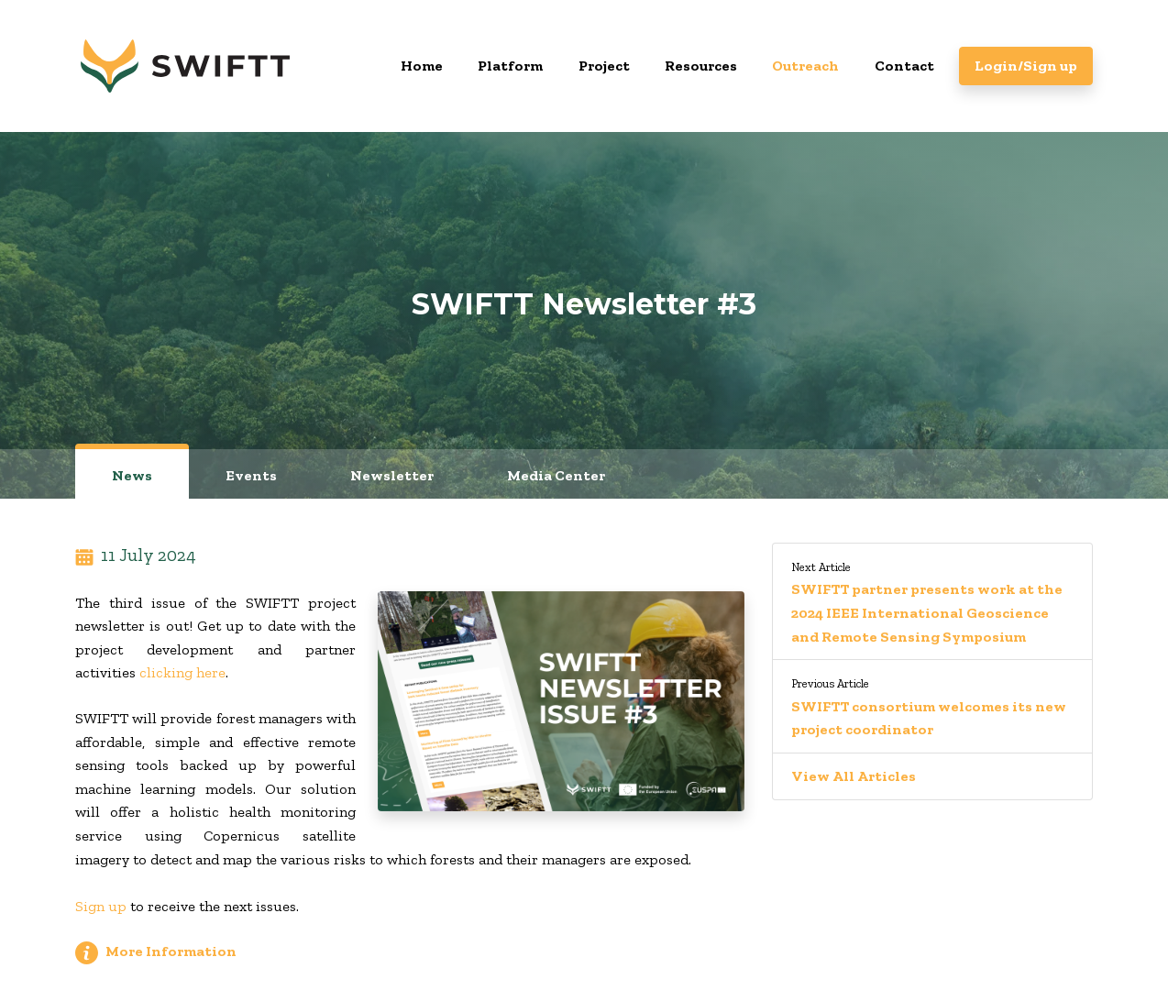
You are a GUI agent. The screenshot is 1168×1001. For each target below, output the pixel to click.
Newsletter (392, 475)
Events (251, 475)
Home (422, 65)
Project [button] (604, 65)
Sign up (101, 906)
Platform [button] (510, 65)
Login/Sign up (1026, 65)
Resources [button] (701, 65)
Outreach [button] (805, 65)
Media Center (556, 475)
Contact (904, 65)
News (132, 475)
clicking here (182, 672)
